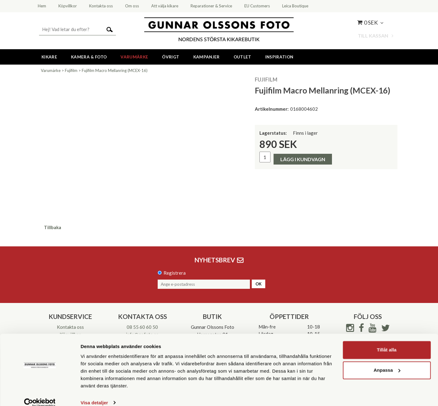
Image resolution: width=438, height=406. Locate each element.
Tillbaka (52, 227)
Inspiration (279, 56)
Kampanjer (206, 56)
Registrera (175, 273)
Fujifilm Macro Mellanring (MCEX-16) (115, 70)
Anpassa (386, 361)
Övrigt (170, 56)
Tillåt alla (387, 341)
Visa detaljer (94, 393)
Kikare (49, 56)
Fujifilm (71, 70)
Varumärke (134, 56)
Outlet (242, 56)
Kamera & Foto (89, 56)
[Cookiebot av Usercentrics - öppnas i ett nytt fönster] (40, 394)
